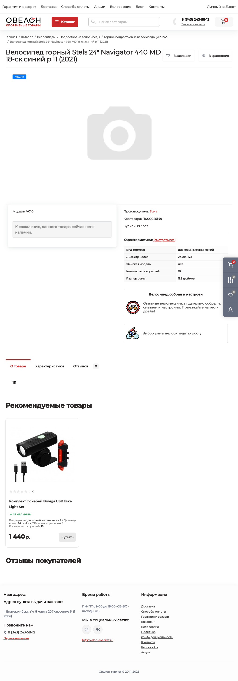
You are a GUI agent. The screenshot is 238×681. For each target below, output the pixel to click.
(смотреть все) (164, 240)
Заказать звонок (193, 24)
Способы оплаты (75, 7)
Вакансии (148, 621)
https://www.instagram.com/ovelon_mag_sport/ (86, 629)
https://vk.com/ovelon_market (98, 629)
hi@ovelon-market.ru (97, 640)
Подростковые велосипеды (80, 37)
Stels (153, 211)
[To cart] (67, 537)
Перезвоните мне (16, 638)
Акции (99, 7)
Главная (11, 37)
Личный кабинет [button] (221, 7)
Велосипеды (46, 37)
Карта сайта (149, 647)
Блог (140, 7)
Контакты (157, 7)
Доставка (48, 7)
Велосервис (120, 7)
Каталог (27, 37)
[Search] (93, 21)
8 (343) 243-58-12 (195, 19)
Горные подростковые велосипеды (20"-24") (136, 37)
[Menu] (65, 22)
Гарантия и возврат (19, 7)
